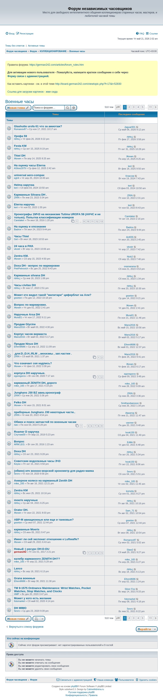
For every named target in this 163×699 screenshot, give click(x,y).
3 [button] (133, 107)
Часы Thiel (21, 236)
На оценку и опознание (30, 226)
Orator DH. (21, 509)
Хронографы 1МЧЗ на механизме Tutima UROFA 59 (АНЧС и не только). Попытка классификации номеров (57, 216)
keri (130, 166)
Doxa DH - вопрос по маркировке (37, 265)
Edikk (130, 442)
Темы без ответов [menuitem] (14, 45)
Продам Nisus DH (26, 343)
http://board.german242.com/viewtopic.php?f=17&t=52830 (88, 83)
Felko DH (20, 402)
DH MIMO (20, 608)
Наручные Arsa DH (27, 314)
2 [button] (129, 107)
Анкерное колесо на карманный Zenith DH (43, 480)
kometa (130, 491)
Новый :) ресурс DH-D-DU (31, 549)
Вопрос (19, 441)
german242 (20, 552)
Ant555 (130, 237)
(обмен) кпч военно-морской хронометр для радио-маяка (54, 470)
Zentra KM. (21, 255)
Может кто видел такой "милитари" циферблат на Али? (52, 295)
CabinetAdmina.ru (95, 689)
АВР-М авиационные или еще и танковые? (44, 519)
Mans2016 (19, 327)
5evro (17, 473)
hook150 (129, 432)
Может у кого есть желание (32, 598)
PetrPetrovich (21, 268)
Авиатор (129, 413)
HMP (16, 594)
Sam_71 (130, 510)
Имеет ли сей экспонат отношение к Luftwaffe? (46, 539)
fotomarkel (19, 601)
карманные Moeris (26, 529)
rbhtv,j (17, 139)
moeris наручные (26, 500)
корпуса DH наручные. (29, 373)
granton (18, 298)
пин (16, 425)
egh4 (16, 178)
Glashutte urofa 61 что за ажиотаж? (38, 126)
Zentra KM (21, 490)
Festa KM (20, 145)
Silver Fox (130, 589)
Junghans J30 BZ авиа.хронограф (37, 392)
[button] (118, 107)
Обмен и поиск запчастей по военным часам (45, 422)
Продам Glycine (25, 324)
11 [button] (150, 107)
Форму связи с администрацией (27, 76)
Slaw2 (130, 549)
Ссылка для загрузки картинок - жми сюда (32, 91)
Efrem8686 (19, 346)
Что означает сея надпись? (33, 363)
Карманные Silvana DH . (30, 194)
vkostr (17, 249)
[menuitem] (9, 33)
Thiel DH (19, 155)
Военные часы (19, 101)
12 (97, 221)
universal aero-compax (29, 175)
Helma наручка (24, 184)
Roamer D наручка (26, 431)
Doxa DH (20, 451)
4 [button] (138, 107)
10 (88, 221)
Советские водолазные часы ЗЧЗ (37, 461)
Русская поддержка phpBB (81, 692)
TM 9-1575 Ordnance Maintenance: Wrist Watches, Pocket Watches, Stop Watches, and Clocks (52, 589)
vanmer (130, 422)
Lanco (18, 568)
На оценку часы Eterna (29, 165)
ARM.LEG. (19, 444)
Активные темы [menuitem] (36, 45)
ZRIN (17, 197)
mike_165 (19, 385)
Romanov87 (20, 129)
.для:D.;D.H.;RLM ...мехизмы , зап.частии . (43, 353)
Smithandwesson (130, 403)
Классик (130, 176)
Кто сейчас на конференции (23, 638)
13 (101, 221)
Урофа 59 (20, 136)
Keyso (17, 464)
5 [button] (142, 107)
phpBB (74, 686)
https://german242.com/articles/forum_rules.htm (56, 64)
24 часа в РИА (23, 246)
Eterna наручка (24, 204)
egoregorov (20, 376)
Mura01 (18, 317)
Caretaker (19, 220)
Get (16, 239)
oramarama (130, 266)
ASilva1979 (20, 168)
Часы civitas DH (25, 285)
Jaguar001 (129, 127)
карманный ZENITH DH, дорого (35, 382)
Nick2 (130, 256)
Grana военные (24, 578)
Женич (17, 158)
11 (92, 221)
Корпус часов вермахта (30, 334)
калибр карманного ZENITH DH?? (37, 558)
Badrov (17, 229)
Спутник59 (19, 434)
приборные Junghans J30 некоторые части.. (44, 412)
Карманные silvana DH (29, 275)
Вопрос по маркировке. (30, 304)
